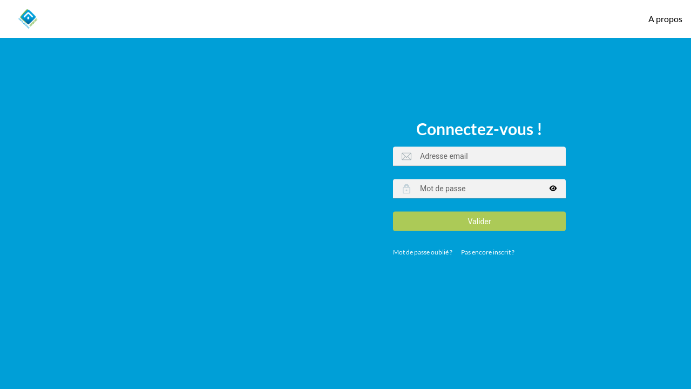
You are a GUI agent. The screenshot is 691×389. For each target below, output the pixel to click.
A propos (665, 19)
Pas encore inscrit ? (487, 252)
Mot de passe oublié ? (422, 252)
